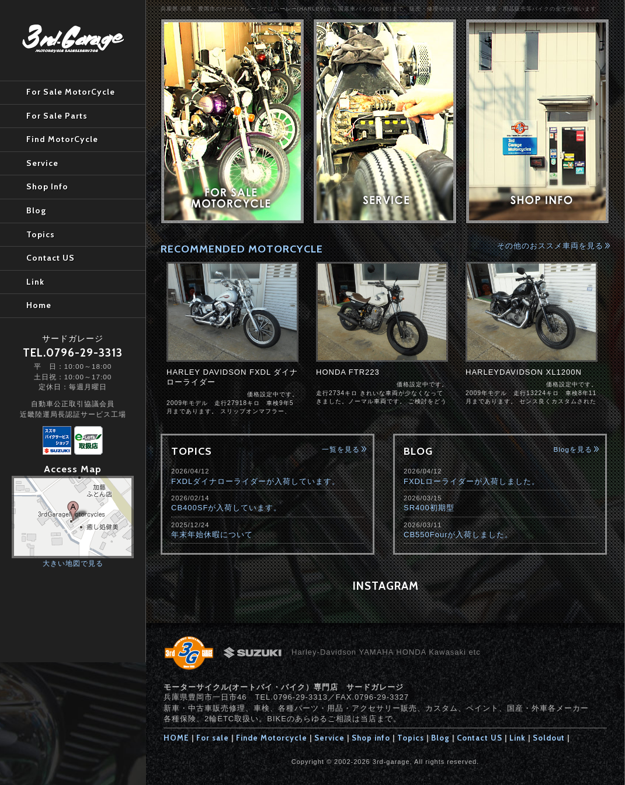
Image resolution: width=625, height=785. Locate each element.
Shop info (371, 737)
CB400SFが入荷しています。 (226, 507)
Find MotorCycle (62, 139)
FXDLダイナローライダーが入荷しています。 (255, 481)
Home (38, 305)
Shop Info (47, 186)
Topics (410, 737)
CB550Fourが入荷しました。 (458, 534)
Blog (440, 737)
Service (329, 737)
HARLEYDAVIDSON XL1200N (524, 372)
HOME (176, 737)
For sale (212, 737)
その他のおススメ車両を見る (550, 245)
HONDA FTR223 (348, 372)
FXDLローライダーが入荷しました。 (472, 481)
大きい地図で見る (73, 563)
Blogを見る (573, 449)
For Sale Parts (57, 115)
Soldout (549, 737)
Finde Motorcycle (271, 737)
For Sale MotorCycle (70, 92)
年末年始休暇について (212, 534)
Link (517, 737)
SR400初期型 (429, 507)
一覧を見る (341, 449)
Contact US (479, 737)
